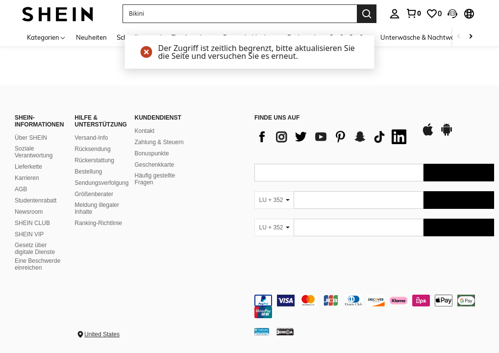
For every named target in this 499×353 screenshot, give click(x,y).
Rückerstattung (94, 160)
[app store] (428, 134)
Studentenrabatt (35, 200)
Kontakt (145, 130)
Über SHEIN (31, 137)
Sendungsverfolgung (101, 182)
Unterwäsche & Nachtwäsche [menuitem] (424, 37)
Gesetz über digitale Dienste (35, 248)
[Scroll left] (458, 37)
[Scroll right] (470, 37)
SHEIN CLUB (32, 223)
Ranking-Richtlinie (98, 223)
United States (102, 334)
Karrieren (27, 178)
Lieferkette (28, 166)
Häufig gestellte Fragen (155, 179)
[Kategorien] (46, 37)
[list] (332, 136)
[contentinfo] (374, 306)
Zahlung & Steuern (159, 142)
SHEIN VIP (29, 234)
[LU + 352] (274, 200)
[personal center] (394, 14)
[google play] (446, 134)
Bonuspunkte (152, 153)
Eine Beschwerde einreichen (37, 264)
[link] (413, 13)
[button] (240, 13)
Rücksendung (92, 149)
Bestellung (88, 171)
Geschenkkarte (155, 164)
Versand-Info (91, 137)
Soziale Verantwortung (33, 152)
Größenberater (94, 194)
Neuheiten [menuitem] (91, 37)
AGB (21, 189)
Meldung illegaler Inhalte (97, 208)
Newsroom (29, 211)
